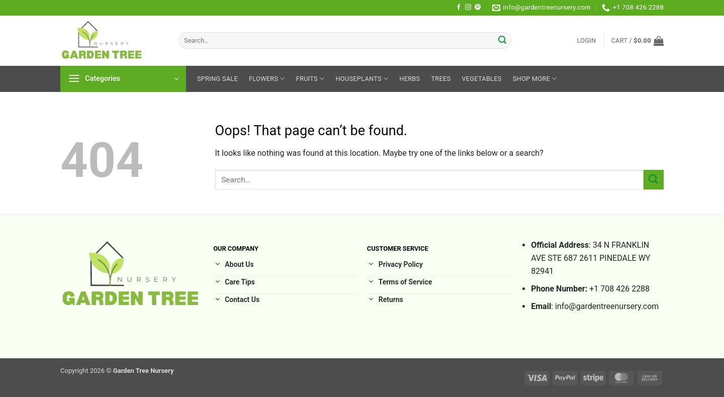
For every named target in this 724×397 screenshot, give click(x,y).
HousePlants (361, 78)
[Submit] (502, 40)
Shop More (535, 78)
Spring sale (217, 78)
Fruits (310, 78)
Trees (440, 78)
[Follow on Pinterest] (478, 7)
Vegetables (481, 78)
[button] (586, 41)
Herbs (409, 78)
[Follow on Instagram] (468, 7)
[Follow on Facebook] (459, 7)
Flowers (267, 78)
